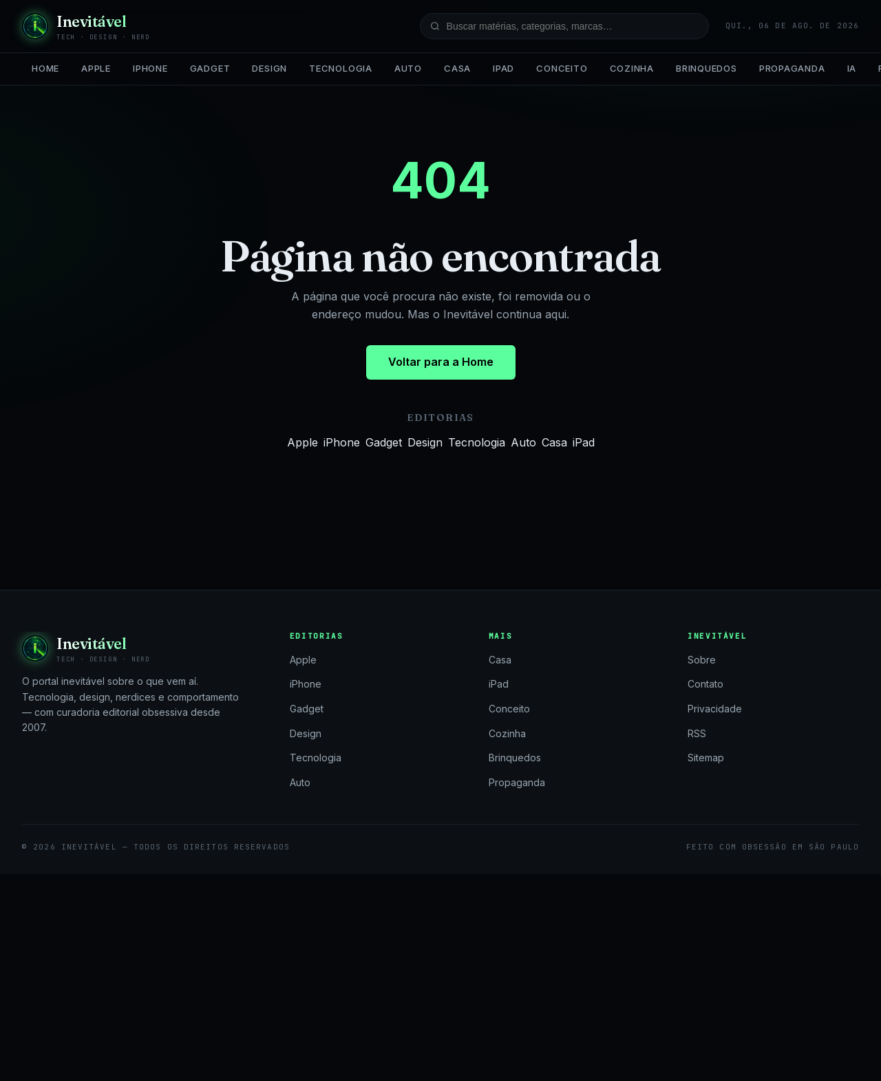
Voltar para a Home (440, 362)
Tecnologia (340, 68)
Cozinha (632, 68)
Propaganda (792, 68)
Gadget (210, 68)
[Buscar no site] (564, 26)
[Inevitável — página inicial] (86, 26)
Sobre (702, 660)
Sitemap (706, 757)
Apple (96, 68)
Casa (457, 68)
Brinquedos (706, 68)
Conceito (561, 68)
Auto (408, 68)
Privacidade (715, 708)
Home (45, 68)
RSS (697, 733)
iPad (503, 68)
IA (852, 68)
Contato (705, 684)
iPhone (150, 68)
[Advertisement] (440, 977)
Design (269, 68)
